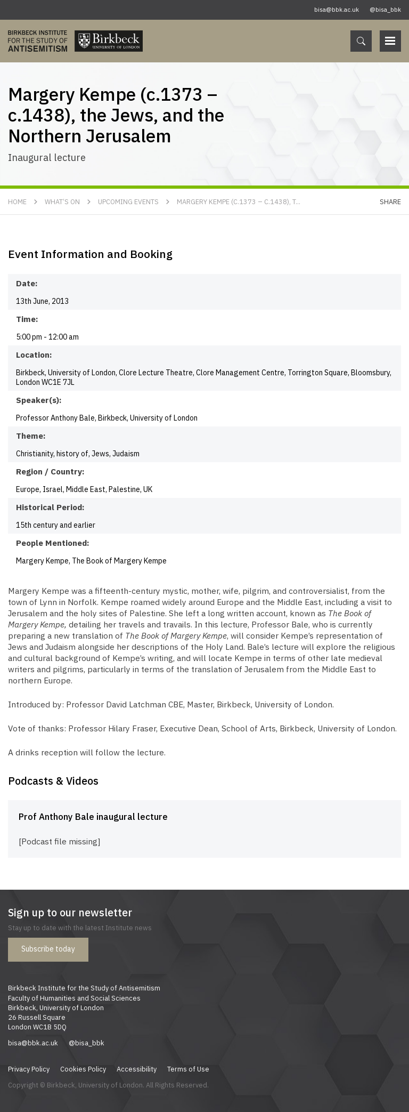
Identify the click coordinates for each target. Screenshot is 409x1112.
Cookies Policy (83, 1069)
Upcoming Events (128, 201)
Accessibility (137, 1069)
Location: (34, 354)
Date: (27, 283)
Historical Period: (50, 507)
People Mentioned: (52, 542)
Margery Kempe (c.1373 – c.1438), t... (238, 201)
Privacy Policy (29, 1069)
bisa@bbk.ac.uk (336, 9)
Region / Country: (50, 471)
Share (390, 201)
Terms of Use (188, 1069)
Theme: (31, 435)
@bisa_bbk (385, 9)
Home (17, 201)
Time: (27, 318)
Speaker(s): (39, 399)
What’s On (62, 201)
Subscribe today (48, 949)
